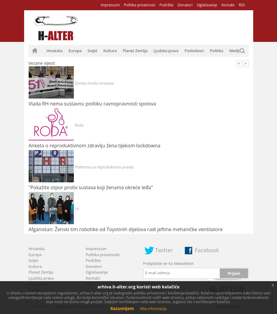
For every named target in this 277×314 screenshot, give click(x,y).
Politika (216, 50)
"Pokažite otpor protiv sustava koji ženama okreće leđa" (91, 187)
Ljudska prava (166, 50)
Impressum (110, 5)
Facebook (207, 250)
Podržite (166, 5)
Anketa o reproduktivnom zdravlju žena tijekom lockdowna (95, 145)
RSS (242, 5)
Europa (75, 50)
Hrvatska (54, 50)
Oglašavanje (207, 5)
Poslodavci (194, 50)
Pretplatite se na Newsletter (168, 263)
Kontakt (227, 5)
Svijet (92, 50)
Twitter (164, 250)
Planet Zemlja (135, 50)
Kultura (110, 50)
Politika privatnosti (139, 5)
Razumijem (122, 308)
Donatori (185, 5)
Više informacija (153, 308)
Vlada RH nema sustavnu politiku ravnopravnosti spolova (92, 103)
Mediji (235, 50)
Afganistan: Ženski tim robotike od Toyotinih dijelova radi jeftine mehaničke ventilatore (126, 229)
